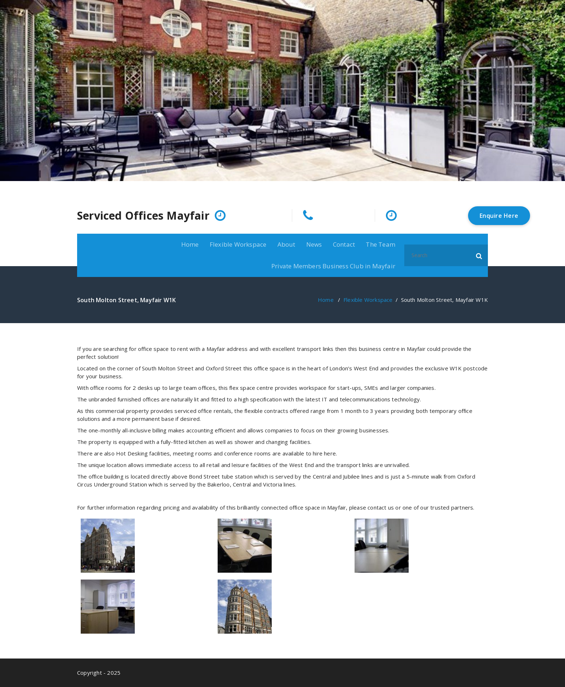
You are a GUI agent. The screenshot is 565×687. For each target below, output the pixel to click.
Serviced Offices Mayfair (143, 215)
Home (190, 244)
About (286, 244)
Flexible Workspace (238, 244)
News (314, 244)
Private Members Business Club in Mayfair (333, 266)
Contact (344, 244)
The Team (380, 244)
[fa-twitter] (485, 187)
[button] (479, 255)
